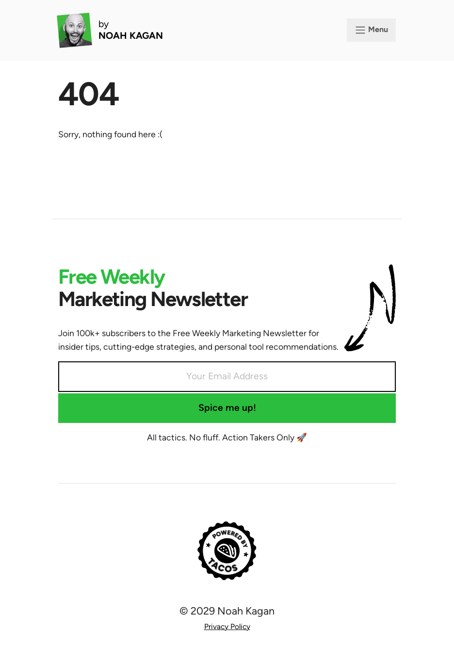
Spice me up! (227, 407)
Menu (371, 30)
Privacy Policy (227, 626)
